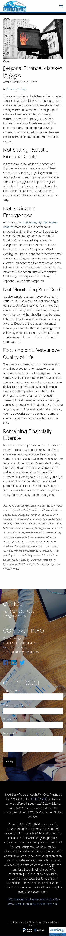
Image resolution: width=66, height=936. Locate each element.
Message (22, 733)
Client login (10, 78)
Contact (8, 69)
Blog (6, 53)
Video (6, 61)
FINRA (35, 799)
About (7, 27)
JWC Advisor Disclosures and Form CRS (33, 904)
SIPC (44, 799)
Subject (21, 719)
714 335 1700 (20, 638)
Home (7, 19)
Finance (11, 89)
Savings (21, 89)
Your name (23, 691)
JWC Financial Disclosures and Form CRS (32, 899)
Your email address (28, 705)
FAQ (5, 44)
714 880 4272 (28, 643)
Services (8, 36)
